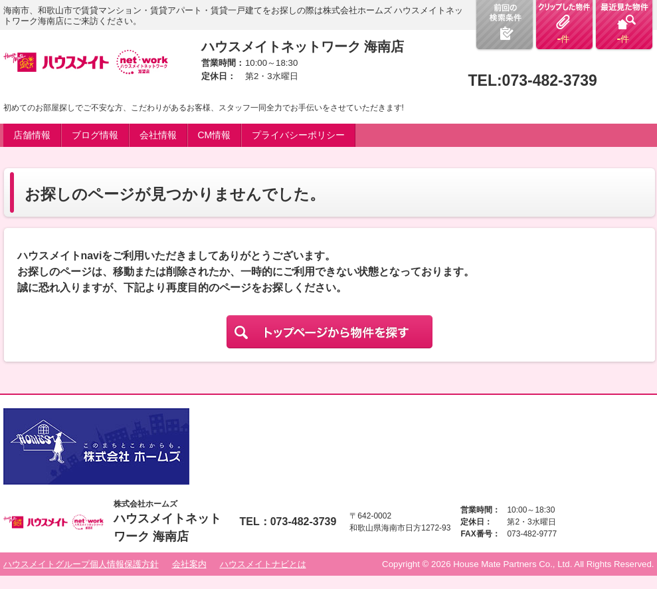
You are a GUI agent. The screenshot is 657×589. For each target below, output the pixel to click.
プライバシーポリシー (298, 135)
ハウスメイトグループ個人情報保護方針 (81, 564)
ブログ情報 (95, 135)
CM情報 (214, 135)
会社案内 (189, 564)
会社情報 (158, 135)
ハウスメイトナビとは (263, 564)
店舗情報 (31, 135)
